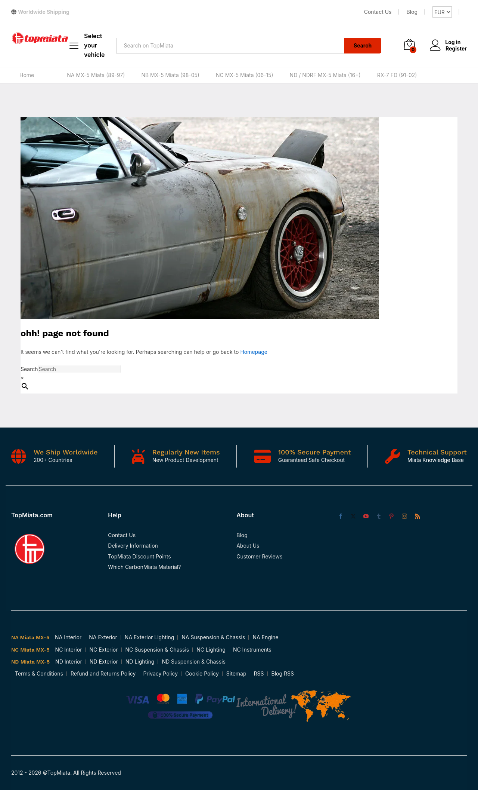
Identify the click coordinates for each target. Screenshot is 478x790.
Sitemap (236, 673)
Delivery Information (133, 545)
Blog (412, 12)
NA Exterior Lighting (149, 637)
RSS (259, 673)
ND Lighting (140, 661)
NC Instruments (252, 649)
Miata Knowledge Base (435, 460)
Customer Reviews (259, 556)
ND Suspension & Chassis (194, 661)
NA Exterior (103, 637)
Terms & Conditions (39, 673)
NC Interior (68, 649)
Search (363, 45)
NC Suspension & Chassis (157, 649)
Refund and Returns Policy (103, 673)
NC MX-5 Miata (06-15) (244, 75)
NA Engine (265, 637)
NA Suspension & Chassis (213, 637)
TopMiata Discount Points (139, 556)
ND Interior (68, 661)
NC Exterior (103, 649)
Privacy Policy (160, 673)
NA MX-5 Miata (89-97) (96, 75)
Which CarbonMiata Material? (144, 567)
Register (456, 48)
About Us (247, 545)
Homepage (253, 352)
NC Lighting (211, 649)
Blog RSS (282, 673)
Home (26, 75)
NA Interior (68, 637)
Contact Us (378, 12)
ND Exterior (104, 661)
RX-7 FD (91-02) (397, 75)
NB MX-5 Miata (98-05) (170, 75)
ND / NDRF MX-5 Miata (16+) (325, 75)
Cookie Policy (202, 673)
